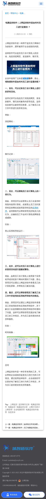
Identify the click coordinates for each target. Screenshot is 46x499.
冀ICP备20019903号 (9, 480)
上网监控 (13, 404)
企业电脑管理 (19, 410)
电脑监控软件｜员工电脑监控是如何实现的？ (22, 428)
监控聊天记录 (24, 404)
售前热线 (11, 494)
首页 (7, 13)
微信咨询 (34, 494)
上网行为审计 (34, 407)
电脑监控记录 (22, 407)
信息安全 (11, 412)
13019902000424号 (9, 485)
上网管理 (8, 410)
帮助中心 (14, 13)
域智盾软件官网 (23, 485)
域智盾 (26, 78)
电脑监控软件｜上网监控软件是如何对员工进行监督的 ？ (23, 25)
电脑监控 (11, 407)
